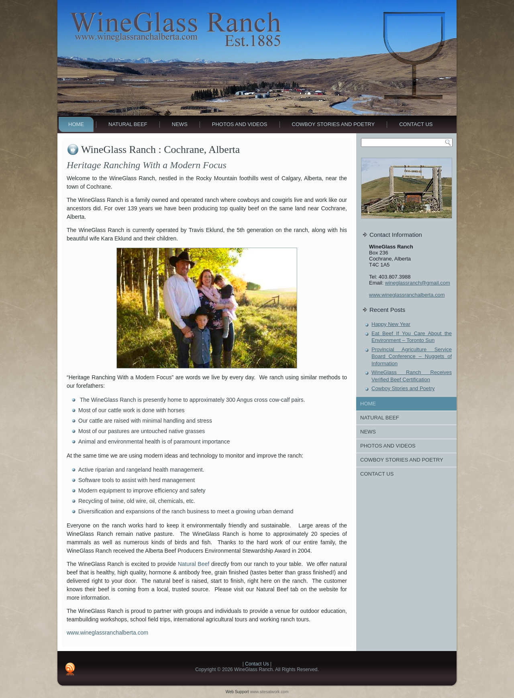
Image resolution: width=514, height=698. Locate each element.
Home (76, 124)
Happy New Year (390, 324)
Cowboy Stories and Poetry (333, 124)
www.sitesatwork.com (269, 692)
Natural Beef (127, 124)
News (180, 124)
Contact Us (415, 124)
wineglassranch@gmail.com (417, 283)
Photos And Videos (239, 124)
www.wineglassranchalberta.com (107, 632)
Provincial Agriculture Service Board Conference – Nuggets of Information (411, 356)
